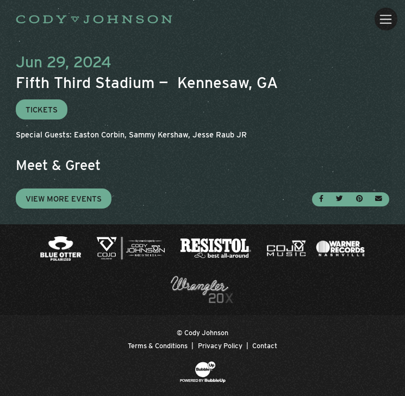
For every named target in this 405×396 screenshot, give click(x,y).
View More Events (64, 198)
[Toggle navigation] (386, 19)
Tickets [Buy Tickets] (42, 109)
